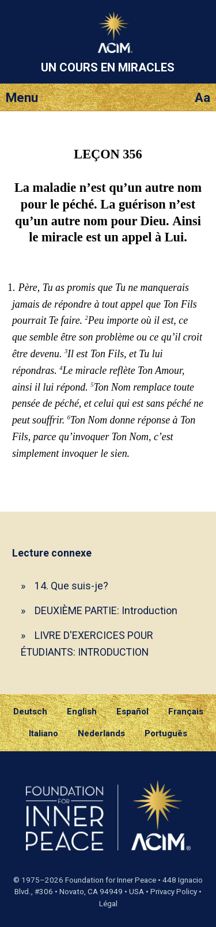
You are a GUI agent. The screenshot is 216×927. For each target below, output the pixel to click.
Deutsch (30, 711)
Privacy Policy (173, 891)
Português (166, 733)
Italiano (43, 733)
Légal (108, 903)
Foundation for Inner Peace (110, 880)
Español (132, 711)
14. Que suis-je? (71, 586)
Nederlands (101, 733)
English (82, 711)
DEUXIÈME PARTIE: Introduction (106, 610)
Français (185, 711)
